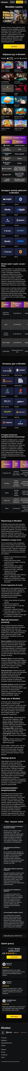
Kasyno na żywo (12, 58)
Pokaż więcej (14, 1016)
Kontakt (3, 1045)
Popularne (5, 58)
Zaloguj (12, 2)
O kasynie (3, 1037)
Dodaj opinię (14, 957)
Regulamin (4, 1040)
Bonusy (3, 1052)
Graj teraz (14, 46)
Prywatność (4, 1054)
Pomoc (3, 1057)
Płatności (3, 1049)
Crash (19, 58)
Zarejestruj (20, 2)
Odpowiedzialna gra (6, 1043)
